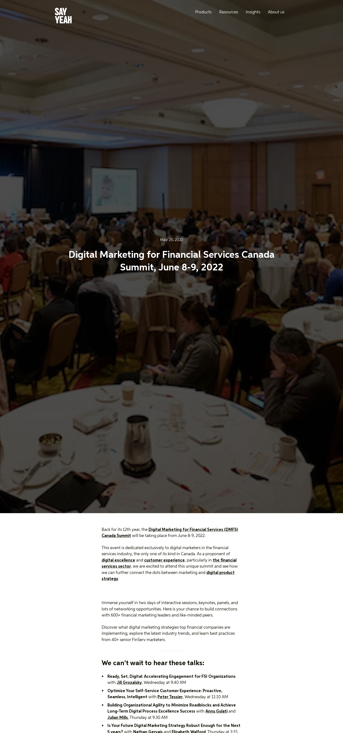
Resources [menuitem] (228, 12)
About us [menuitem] (276, 12)
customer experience (164, 560)
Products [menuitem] (203, 12)
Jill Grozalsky (129, 683)
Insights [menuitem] (253, 12)
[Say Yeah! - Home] (63, 16)
